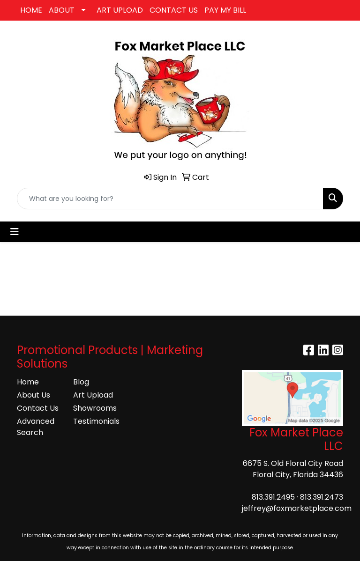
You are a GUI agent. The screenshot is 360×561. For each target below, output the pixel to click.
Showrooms (95, 408)
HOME (31, 10)
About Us (33, 395)
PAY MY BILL (225, 10)
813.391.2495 (273, 497)
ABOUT (62, 10)
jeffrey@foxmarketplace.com (297, 508)
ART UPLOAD (120, 10)
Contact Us (38, 408)
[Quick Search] (170, 198)
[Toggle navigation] (14, 231)
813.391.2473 (321, 497)
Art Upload (93, 395)
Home (28, 381)
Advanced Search (35, 427)
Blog (81, 381)
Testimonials (95, 421)
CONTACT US (174, 10)
